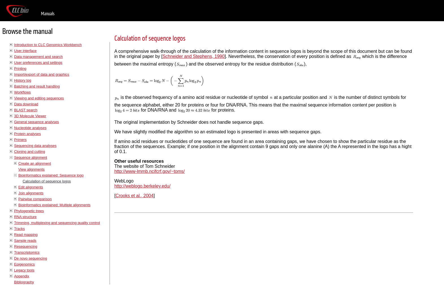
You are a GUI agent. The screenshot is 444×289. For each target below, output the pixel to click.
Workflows (22, 92)
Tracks (19, 229)
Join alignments (30, 193)
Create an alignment (34, 163)
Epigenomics (24, 264)
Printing (20, 68)
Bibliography (24, 282)
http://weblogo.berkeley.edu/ (142, 186)
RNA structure (25, 217)
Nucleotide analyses (30, 128)
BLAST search (25, 110)
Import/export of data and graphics (41, 74)
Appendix (21, 276)
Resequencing (25, 246)
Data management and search (38, 57)
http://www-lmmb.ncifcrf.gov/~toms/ (149, 171)
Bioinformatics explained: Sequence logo (51, 175)
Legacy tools (24, 270)
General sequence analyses (36, 122)
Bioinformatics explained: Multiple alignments (54, 205)
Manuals (48, 14)
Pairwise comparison (35, 199)
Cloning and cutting (29, 151)
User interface (25, 51)
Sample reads (25, 240)
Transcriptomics (27, 252)
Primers (20, 140)
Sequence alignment (30, 157)
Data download (26, 104)
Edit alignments (30, 187)
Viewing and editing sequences (39, 98)
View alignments (31, 169)
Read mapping (26, 234)
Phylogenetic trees (29, 211)
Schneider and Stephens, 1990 (193, 56)
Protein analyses (27, 134)
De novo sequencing (30, 258)
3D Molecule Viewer (30, 116)
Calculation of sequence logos (47, 181)
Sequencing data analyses (35, 146)
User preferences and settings (38, 62)
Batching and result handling (37, 86)
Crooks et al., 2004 (134, 195)
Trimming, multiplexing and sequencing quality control (57, 223)
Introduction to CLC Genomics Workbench (48, 45)
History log (22, 80)
